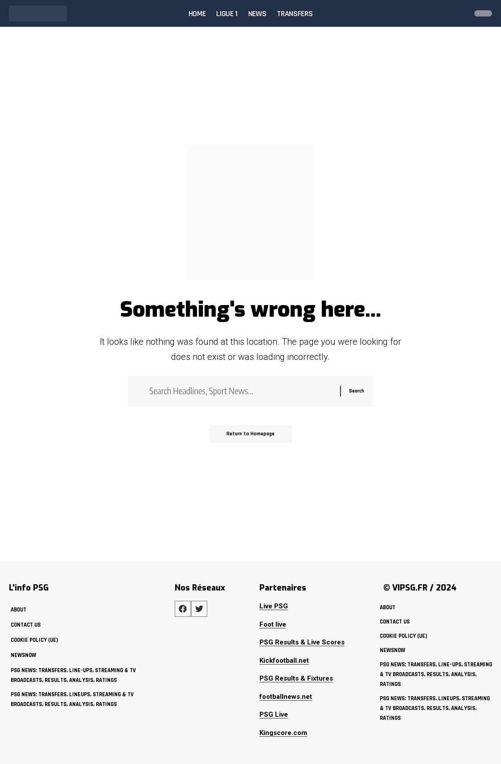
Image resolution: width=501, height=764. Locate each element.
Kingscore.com (283, 733)
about (18, 609)
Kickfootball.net (284, 661)
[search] (458, 13)
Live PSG (273, 606)
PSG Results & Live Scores (302, 642)
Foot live (272, 624)
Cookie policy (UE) (34, 640)
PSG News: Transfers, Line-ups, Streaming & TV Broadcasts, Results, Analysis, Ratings (73, 675)
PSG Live (273, 714)
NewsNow (23, 655)
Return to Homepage (251, 434)
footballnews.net (285, 697)
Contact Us (26, 624)
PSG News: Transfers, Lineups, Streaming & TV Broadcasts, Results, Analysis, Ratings (72, 698)
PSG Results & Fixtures (296, 678)
